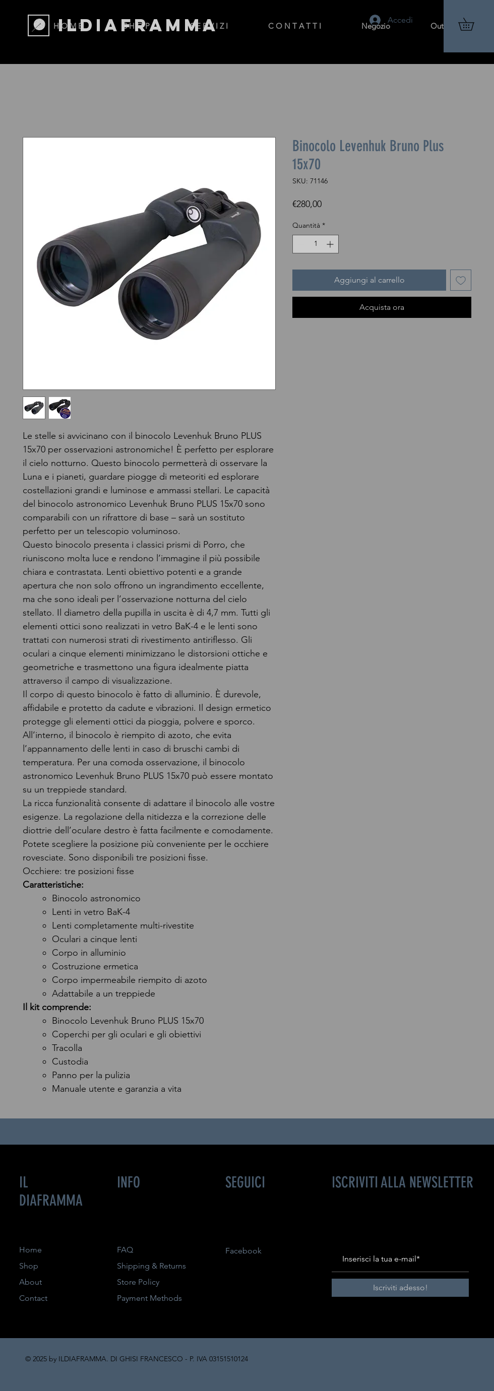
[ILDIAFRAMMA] (138, 25)
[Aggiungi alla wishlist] (460, 280)
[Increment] (331, 244)
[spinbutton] (315, 244)
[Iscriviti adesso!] (400, 1288)
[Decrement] (300, 244)
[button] (472, 24)
